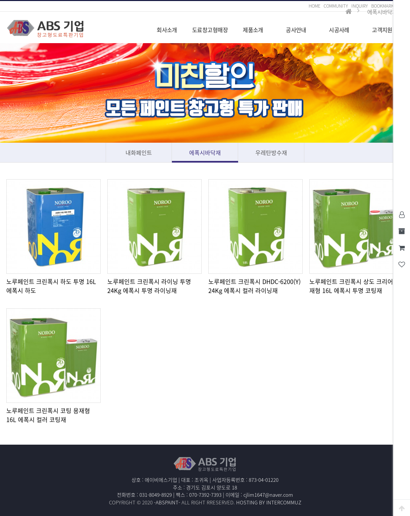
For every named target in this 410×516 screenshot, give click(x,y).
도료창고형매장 (210, 30)
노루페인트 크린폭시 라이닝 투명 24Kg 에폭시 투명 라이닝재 (149, 286)
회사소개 (167, 30)
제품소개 (253, 30)
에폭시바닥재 (205, 152)
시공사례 (339, 30)
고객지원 (382, 30)
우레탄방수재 (271, 152)
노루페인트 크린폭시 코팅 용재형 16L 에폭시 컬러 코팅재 (48, 415)
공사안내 (296, 30)
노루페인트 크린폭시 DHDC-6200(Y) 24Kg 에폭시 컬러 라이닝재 (254, 286)
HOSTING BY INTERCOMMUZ (268, 502)
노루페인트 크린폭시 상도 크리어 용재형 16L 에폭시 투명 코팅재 (354, 286)
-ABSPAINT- (167, 502)
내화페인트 (139, 152)
